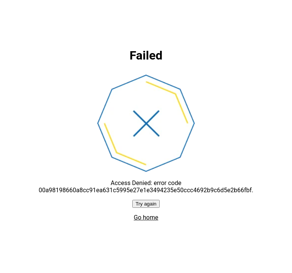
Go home (146, 217)
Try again (145, 204)
